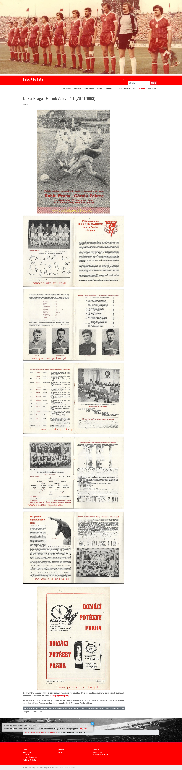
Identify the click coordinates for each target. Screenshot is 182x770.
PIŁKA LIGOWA (89, 88)
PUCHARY (77, 88)
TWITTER (60, 752)
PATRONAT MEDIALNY (29, 760)
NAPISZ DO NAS (97, 752)
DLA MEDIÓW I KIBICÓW (30, 757)
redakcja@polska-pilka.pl (60, 696)
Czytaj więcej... (83, 728)
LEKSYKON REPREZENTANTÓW (125, 88)
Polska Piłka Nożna (33, 79)
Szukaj (130, 78)
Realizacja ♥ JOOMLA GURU (50, 767)
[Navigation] (57, 88)
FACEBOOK (61, 749)
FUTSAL (99, 88)
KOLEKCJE (142, 88)
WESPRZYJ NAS (27, 752)
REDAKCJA (96, 749)
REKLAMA (26, 754)
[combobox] (139, 83)
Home (63, 88)
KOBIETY (109, 88)
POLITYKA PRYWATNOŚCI (100, 754)
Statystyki (152, 88)
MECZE (68, 88)
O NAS (25, 749)
